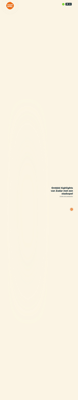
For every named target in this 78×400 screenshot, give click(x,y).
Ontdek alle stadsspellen (66, 196)
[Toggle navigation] (69, 4)
